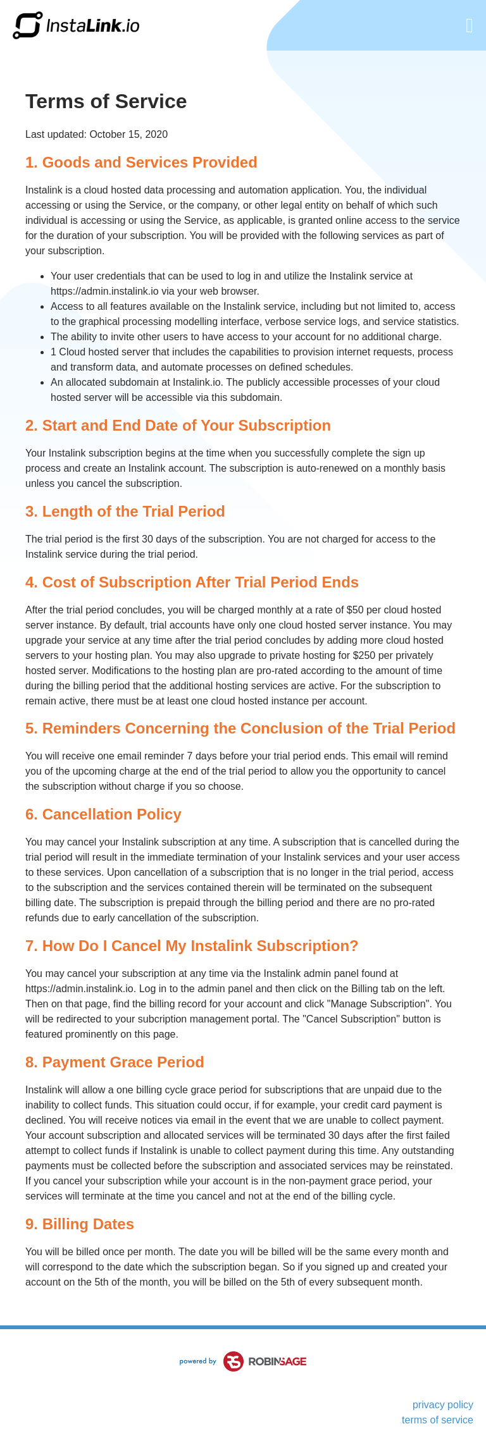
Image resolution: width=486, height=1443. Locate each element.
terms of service (437, 1420)
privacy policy (443, 1404)
